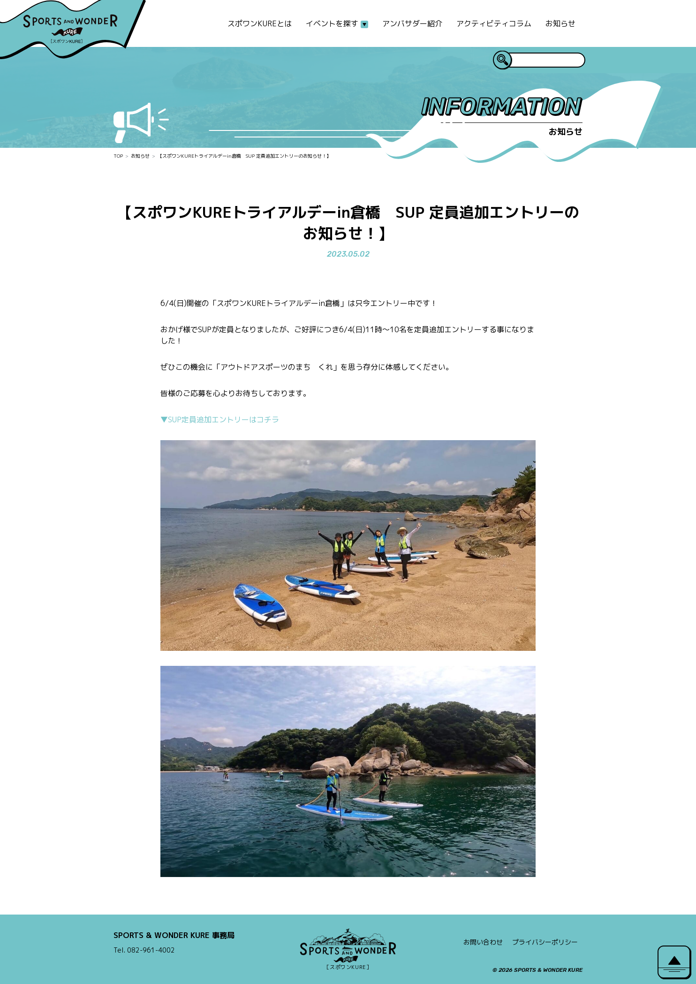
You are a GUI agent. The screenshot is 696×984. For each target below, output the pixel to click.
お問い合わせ (483, 942)
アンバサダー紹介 (412, 23)
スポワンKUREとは (259, 23)
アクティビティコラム (493, 23)
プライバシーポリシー (545, 942)
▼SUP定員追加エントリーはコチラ (219, 419)
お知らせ (560, 23)
